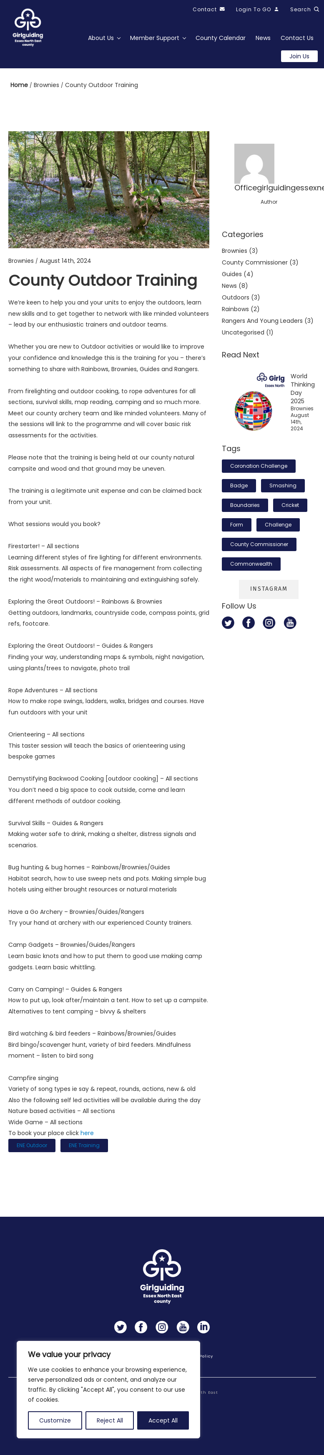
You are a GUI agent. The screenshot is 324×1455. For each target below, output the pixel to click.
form (236, 524)
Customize (55, 1420)
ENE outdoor (32, 1145)
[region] (108, 1389)
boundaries (245, 505)
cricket (290, 505)
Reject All (110, 1420)
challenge (278, 524)
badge (239, 485)
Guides (232, 274)
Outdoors (235, 297)
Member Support (154, 38)
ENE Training (84, 1145)
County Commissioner (259, 544)
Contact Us (297, 38)
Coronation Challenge (258, 465)
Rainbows (235, 309)
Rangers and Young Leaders (262, 321)
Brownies (47, 85)
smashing (282, 485)
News (263, 38)
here (87, 1133)
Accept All (163, 1420)
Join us (299, 56)
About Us (101, 38)
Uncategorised (243, 332)
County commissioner (255, 262)
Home (20, 85)
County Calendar (221, 38)
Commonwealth (251, 563)
